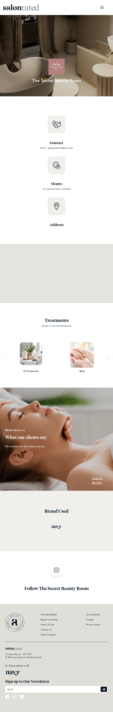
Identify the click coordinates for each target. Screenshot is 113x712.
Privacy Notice (93, 624)
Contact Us (46, 629)
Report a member (49, 619)
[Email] (56, 689)
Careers (90, 619)
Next (109, 353)
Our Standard (93, 614)
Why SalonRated (49, 614)
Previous (3, 353)
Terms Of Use (47, 624)
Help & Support (48, 634)
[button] (56, 269)
